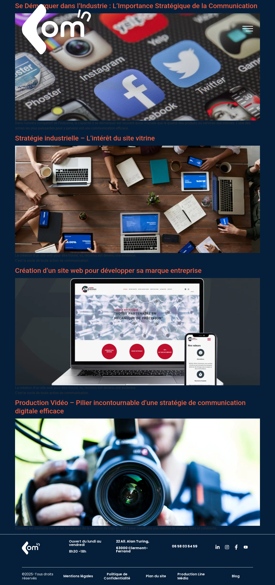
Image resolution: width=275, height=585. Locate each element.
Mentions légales (78, 576)
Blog (236, 576)
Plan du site (156, 576)
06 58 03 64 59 (184, 546)
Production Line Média (191, 576)
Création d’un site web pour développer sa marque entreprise (108, 270)
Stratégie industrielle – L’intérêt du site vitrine (85, 138)
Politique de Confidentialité (117, 576)
